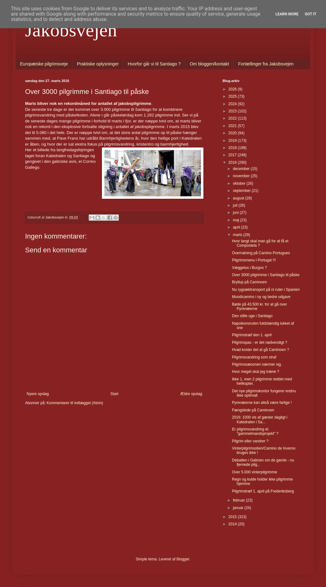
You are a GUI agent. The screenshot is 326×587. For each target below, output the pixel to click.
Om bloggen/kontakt (209, 63)
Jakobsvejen (71, 30)
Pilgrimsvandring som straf (254, 357)
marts (238, 235)
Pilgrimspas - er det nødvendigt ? (259, 342)
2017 (233, 155)
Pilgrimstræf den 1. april (252, 335)
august (239, 198)
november (242, 176)
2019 (233, 140)
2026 (233, 89)
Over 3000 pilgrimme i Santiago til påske (265, 275)
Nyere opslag (38, 394)
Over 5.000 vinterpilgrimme (254, 472)
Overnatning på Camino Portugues (261, 253)
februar (239, 500)
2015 (233, 517)
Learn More (287, 14)
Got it (310, 14)
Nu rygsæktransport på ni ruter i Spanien (266, 289)
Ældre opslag (191, 394)
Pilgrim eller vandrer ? (250, 441)
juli (236, 205)
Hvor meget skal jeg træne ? (255, 371)
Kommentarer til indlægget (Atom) (75, 403)
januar (238, 508)
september (242, 190)
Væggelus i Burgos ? (249, 267)
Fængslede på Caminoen (253, 410)
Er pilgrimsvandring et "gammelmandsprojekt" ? (255, 431)
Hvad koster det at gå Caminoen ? (260, 350)
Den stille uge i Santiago (252, 316)
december (242, 169)
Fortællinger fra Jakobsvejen (266, 63)
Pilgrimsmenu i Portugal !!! (254, 260)
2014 (233, 524)
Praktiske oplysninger (98, 63)
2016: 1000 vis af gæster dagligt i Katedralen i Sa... (259, 419)
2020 (233, 133)
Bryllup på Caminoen (249, 282)
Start (114, 394)
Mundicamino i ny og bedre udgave (261, 297)
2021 (233, 126)
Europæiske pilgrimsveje (44, 63)
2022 (233, 118)
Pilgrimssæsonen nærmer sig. (257, 364)
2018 (233, 148)
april (237, 227)
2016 (233, 162)
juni (236, 212)
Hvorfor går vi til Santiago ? (154, 63)
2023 (233, 111)
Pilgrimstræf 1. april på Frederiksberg (263, 491)
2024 (233, 104)
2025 (233, 96)
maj (236, 220)
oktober (239, 183)
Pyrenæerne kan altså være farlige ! (262, 402)
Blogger (182, 559)
